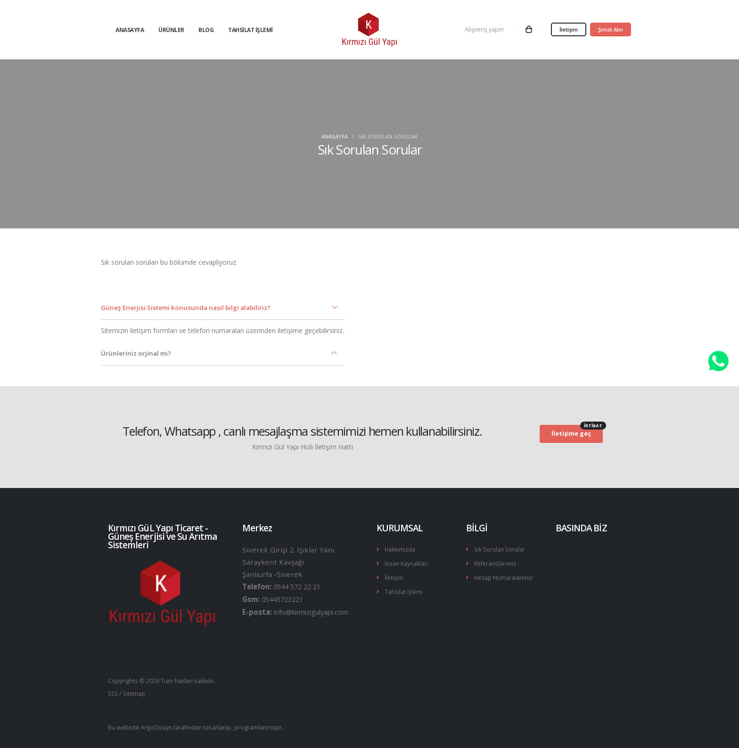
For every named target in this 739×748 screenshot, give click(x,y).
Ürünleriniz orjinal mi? (137, 353)
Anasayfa (129, 30)
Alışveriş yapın (484, 29)
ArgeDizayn (157, 727)
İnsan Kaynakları (407, 563)
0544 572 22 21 (299, 586)
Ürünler (171, 30)
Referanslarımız (496, 563)
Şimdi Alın (610, 29)
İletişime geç (577, 431)
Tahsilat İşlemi (250, 30)
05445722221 (285, 598)
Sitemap (136, 693)
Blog (205, 30)
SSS (113, 693)
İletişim (568, 29)
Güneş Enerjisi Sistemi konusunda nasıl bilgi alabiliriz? (190, 307)
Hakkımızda (400, 549)
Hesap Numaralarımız (504, 576)
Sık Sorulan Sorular (501, 549)
